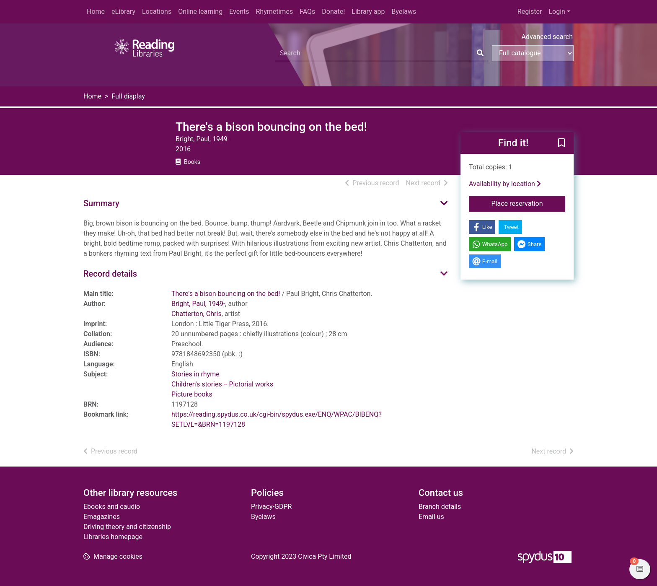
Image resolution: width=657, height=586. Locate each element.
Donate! (333, 12)
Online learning (200, 12)
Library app (368, 12)
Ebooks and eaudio (111, 507)
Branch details (440, 507)
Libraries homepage (112, 537)
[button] (561, 143)
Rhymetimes (274, 12)
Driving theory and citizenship (127, 527)
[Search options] (533, 53)
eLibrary (123, 12)
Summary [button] (101, 203)
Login (556, 12)
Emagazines (101, 517)
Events (239, 12)
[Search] (480, 53)
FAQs (307, 12)
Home (96, 12)
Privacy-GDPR (271, 507)
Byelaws (403, 12)
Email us (431, 517)
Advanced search (547, 37)
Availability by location (505, 184)
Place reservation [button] (528, 202)
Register (529, 12)
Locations (156, 12)
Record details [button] (110, 274)
